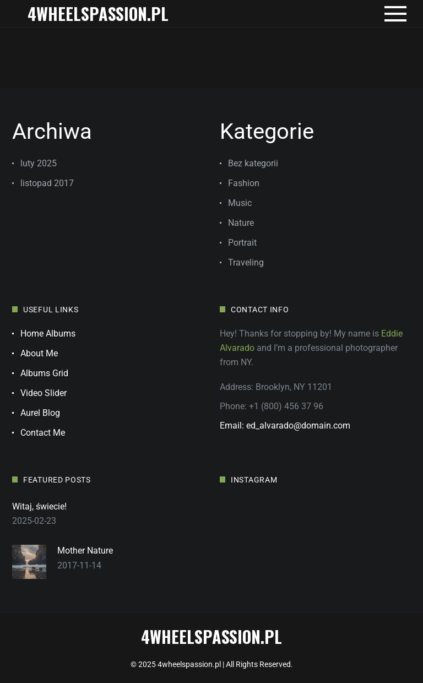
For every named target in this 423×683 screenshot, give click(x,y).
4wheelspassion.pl (98, 14)
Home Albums (47, 333)
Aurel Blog (40, 413)
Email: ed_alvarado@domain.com (285, 425)
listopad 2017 (47, 183)
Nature (241, 223)
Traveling (246, 262)
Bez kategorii (253, 163)
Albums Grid (44, 373)
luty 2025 (38, 163)
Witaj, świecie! (39, 506)
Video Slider (43, 393)
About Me (39, 353)
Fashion (243, 183)
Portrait (242, 242)
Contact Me (42, 432)
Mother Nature (85, 550)
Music (240, 203)
